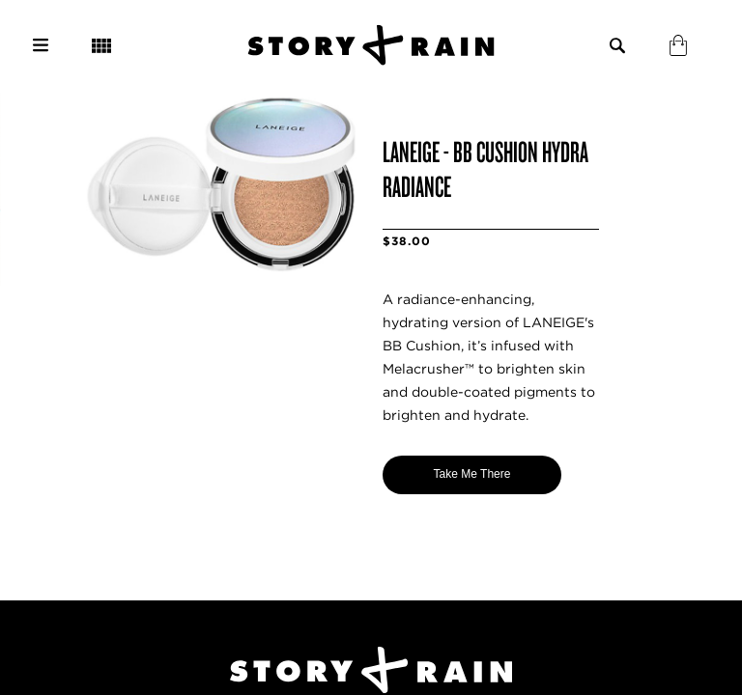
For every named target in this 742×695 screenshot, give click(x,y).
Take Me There (472, 474)
